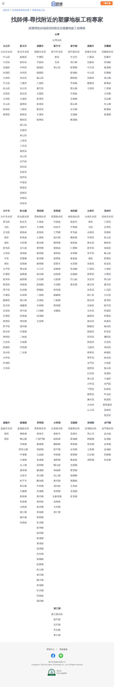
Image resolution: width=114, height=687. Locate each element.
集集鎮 (73, 258)
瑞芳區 (23, 177)
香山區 (57, 67)
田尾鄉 (23, 316)
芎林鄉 (73, 83)
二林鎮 (23, 337)
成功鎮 (57, 486)
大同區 (6, 99)
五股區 (23, 130)
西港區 (90, 342)
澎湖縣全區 (91, 428)
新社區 (6, 331)
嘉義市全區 (6, 428)
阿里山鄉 (23, 449)
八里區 (23, 140)
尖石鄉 (73, 109)
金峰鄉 (57, 501)
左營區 (107, 227)
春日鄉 (40, 575)
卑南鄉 (57, 454)
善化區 (90, 243)
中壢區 (40, 57)
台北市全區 (6, 52)
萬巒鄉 (40, 517)
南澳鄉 (107, 114)
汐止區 (23, 88)
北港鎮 (40, 300)
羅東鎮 (107, 83)
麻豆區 (90, 284)
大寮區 (107, 274)
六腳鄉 (23, 491)
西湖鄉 (57, 305)
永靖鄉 (23, 295)
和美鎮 (23, 237)
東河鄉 (57, 481)
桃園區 (40, 72)
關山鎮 (57, 465)
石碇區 (23, 172)
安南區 (90, 263)
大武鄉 (57, 507)
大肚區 (6, 342)
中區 (6, 258)
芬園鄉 (23, 258)
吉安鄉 (73, 449)
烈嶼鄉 (107, 454)
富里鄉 (73, 496)
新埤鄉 (40, 528)
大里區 (6, 253)
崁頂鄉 (40, 522)
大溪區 (40, 114)
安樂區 (90, 78)
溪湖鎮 (23, 253)
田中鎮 (23, 310)
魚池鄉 (73, 269)
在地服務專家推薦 (20, 10)
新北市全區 (23, 52)
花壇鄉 (23, 263)
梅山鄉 (23, 439)
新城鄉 (73, 439)
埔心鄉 (23, 300)
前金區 (107, 263)
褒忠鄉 (40, 243)
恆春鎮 (40, 595)
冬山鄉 (107, 104)
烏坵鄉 (107, 460)
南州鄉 (40, 533)
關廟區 (90, 326)
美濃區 (107, 373)
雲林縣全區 (40, 216)
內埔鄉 (40, 491)
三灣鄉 (57, 232)
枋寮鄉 (40, 564)
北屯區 (6, 232)
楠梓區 (107, 243)
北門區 (90, 363)
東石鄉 (23, 486)
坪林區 (23, 198)
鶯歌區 (23, 120)
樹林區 (23, 114)
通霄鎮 (57, 253)
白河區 (90, 373)
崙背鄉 (40, 258)
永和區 (23, 72)
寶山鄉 (73, 88)
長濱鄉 (57, 491)
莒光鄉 (57, 630)
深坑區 (23, 167)
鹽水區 (90, 399)
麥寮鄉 (40, 263)
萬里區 (23, 151)
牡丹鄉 (40, 590)
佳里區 (90, 290)
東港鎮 (40, 543)
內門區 (107, 384)
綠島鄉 (57, 439)
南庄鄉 (57, 237)
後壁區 (90, 368)
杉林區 (107, 389)
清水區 (6, 352)
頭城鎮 (107, 62)
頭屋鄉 (57, 274)
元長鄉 (40, 321)
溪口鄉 (23, 512)
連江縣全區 (57, 614)
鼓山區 (107, 237)
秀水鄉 (23, 269)
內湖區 (6, 72)
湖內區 (107, 347)
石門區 (23, 161)
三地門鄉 (40, 439)
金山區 (23, 156)
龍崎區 (90, 331)
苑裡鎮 (57, 258)
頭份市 (57, 227)
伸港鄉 (23, 284)
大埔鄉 (23, 460)
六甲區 (90, 384)
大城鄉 (23, 342)
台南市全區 (91, 216)
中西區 (90, 237)
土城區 (23, 99)
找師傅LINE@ (61, 656)
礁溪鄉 (107, 67)
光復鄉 (73, 465)
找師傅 (6, 10)
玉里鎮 (73, 486)
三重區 (23, 83)
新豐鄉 (73, 67)
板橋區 (23, 57)
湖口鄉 (73, 62)
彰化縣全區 (23, 216)
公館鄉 (57, 279)
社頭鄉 (23, 290)
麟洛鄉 (40, 481)
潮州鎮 (40, 501)
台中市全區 (6, 216)
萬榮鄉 (73, 481)
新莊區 (23, 62)
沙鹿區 (6, 274)
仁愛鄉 (73, 248)
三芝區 (23, 146)
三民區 (107, 222)
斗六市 (40, 269)
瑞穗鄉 (73, 475)
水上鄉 (23, 465)
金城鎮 (107, 449)
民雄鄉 (23, 501)
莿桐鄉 (40, 284)
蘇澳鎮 (107, 109)
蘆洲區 (23, 104)
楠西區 (90, 316)
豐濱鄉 (73, 470)
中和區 (23, 67)
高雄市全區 (107, 216)
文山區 (6, 104)
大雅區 (6, 295)
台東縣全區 (57, 428)
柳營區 (90, 394)
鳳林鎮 (73, 460)
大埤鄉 (40, 227)
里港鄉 (40, 460)
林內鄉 (40, 274)
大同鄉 (107, 93)
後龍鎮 (57, 248)
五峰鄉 (73, 99)
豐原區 (6, 284)
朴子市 (23, 481)
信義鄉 (73, 274)
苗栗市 (57, 263)
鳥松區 (107, 357)
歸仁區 (90, 295)
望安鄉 (90, 444)
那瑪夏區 (107, 405)
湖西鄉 (90, 460)
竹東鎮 (73, 93)
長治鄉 (40, 475)
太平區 (6, 269)
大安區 (6, 62)
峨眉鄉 (73, 120)
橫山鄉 (73, 104)
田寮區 (107, 316)
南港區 (6, 109)
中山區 (6, 57)
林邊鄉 (40, 538)
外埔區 (6, 363)
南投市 (73, 222)
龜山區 (40, 78)
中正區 (6, 83)
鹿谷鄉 (73, 284)
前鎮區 (107, 248)
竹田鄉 (40, 486)
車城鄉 (40, 585)
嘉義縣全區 (23, 428)
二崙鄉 (40, 295)
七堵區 (90, 88)
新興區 (107, 258)
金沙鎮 (107, 433)
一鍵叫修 (106, 3)
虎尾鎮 (40, 232)
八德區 (40, 83)
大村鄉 (23, 243)
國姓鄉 (73, 237)
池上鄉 (57, 475)
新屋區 (40, 104)
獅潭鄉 (57, 243)
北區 (57, 62)
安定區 (90, 279)
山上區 (90, 410)
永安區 (107, 342)
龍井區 (6, 279)
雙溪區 (23, 187)
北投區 (6, 93)
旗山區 (107, 368)
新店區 (23, 93)
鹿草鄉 (23, 470)
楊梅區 (40, 67)
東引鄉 (57, 635)
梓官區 (107, 331)
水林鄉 (40, 305)
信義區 (6, 67)
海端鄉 (57, 470)
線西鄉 (23, 279)
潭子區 (6, 290)
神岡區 (6, 337)
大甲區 (6, 357)
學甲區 (90, 357)
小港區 (107, 269)
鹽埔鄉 (40, 470)
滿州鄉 (40, 601)
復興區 (40, 120)
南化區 (90, 321)
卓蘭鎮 (57, 310)
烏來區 (23, 203)
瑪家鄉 (40, 449)
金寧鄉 (107, 444)
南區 (6, 243)
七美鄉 (90, 449)
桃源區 (107, 399)
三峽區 (23, 109)
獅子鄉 (40, 580)
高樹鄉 (40, 465)
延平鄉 (57, 449)
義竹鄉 (23, 517)
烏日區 (6, 305)
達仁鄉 (57, 512)
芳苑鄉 (23, 347)
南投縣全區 (74, 216)
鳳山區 (107, 253)
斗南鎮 (40, 222)
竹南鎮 (57, 222)
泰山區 (23, 135)
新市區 (90, 248)
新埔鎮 (73, 72)
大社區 (107, 295)
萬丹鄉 (40, 496)
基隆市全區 (91, 52)
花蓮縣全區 (74, 428)
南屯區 (6, 248)
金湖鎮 (107, 439)
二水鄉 (23, 352)
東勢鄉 (40, 248)
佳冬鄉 (40, 554)
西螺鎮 (40, 290)
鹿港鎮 (23, 232)
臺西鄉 (40, 253)
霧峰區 (6, 300)
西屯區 (6, 222)
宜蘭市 (107, 57)
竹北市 (73, 57)
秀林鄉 (73, 444)
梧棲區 (6, 347)
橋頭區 (107, 326)
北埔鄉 (73, 114)
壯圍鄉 (107, 72)
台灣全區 (57, 40)
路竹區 (107, 305)
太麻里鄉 (57, 496)
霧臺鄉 (40, 444)
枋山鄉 (40, 569)
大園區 (40, 93)
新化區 (90, 300)
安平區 (90, 253)
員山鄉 (107, 78)
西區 (6, 237)
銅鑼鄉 (57, 295)
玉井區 (90, 310)
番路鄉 (23, 433)
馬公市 (90, 433)
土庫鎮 (40, 237)
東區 (57, 57)
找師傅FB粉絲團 (53, 656)
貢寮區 (23, 193)
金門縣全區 (107, 428)
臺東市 (57, 433)
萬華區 (6, 114)
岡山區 (107, 279)
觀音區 (40, 109)
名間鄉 (73, 253)
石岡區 (6, 316)
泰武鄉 (40, 507)
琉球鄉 (40, 548)
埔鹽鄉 (23, 305)
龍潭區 (40, 99)
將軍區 (90, 352)
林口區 (23, 125)
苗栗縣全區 (57, 216)
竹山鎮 (73, 279)
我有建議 (63, 649)
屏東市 (40, 433)
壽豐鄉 (73, 454)
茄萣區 (107, 415)
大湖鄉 (57, 284)
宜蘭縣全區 (107, 52)
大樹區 (107, 363)
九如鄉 (40, 454)
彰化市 (23, 222)
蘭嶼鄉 (57, 444)
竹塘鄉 (23, 331)
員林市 (23, 227)
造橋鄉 (57, 269)
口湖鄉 (40, 310)
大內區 (90, 405)
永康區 (90, 232)
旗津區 (107, 300)
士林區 (6, 78)
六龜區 (107, 378)
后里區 (6, 310)
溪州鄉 (23, 326)
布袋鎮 (23, 522)
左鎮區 (90, 305)
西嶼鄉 (90, 439)
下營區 (90, 389)
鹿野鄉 (57, 460)
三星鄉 (107, 88)
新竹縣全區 (74, 52)
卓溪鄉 (73, 491)
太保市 (23, 475)
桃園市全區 (40, 52)
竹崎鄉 (23, 444)
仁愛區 (90, 57)
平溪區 (23, 182)
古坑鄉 (40, 279)
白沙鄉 (90, 454)
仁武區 (107, 290)
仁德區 (90, 269)
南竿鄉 (57, 619)
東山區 (90, 378)
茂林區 (107, 410)
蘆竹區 (40, 88)
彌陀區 (107, 337)
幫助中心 (51, 649)
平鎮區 (40, 62)
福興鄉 (23, 274)
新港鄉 (23, 496)
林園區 (107, 352)
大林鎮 (23, 507)
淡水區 (23, 78)
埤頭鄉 (23, 321)
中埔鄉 (23, 454)
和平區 (6, 326)
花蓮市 (73, 433)
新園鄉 (40, 559)
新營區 (90, 274)
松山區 (6, 88)
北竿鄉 (57, 624)
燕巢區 (107, 321)
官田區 (90, 337)
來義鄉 (40, 512)
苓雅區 (107, 232)
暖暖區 (90, 83)
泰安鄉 (57, 290)
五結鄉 (107, 99)
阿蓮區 (107, 310)
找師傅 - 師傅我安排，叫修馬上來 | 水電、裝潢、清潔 (57, 3)
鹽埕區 (107, 284)
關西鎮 (73, 78)
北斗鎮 (23, 248)
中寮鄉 (73, 227)
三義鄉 (57, 300)
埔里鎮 (73, 243)
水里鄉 (73, 263)
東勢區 (6, 321)
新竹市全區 (57, 52)
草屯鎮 (73, 232)
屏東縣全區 (40, 428)
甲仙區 (107, 394)
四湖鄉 (40, 316)
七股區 (90, 347)
